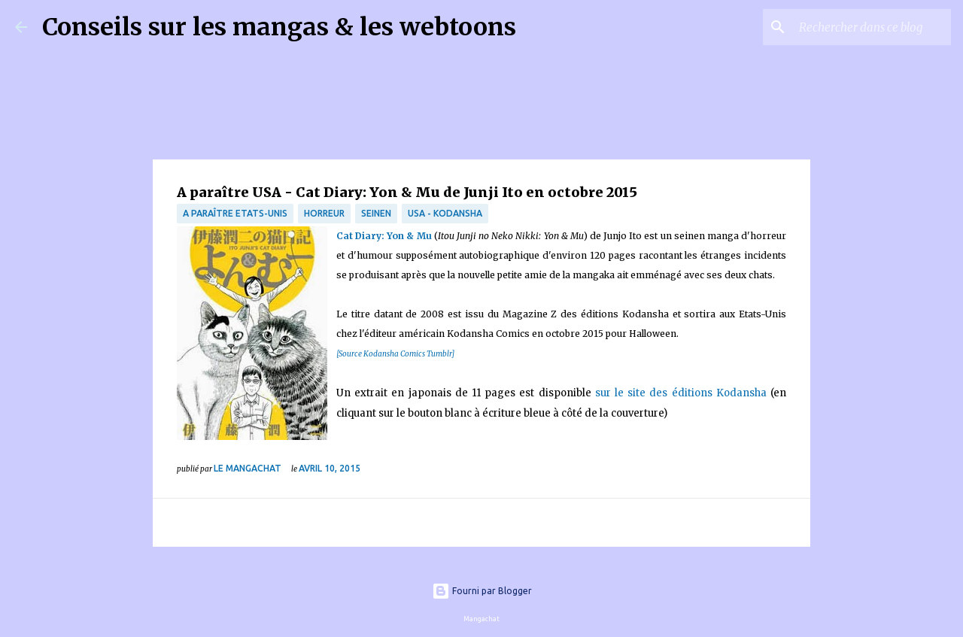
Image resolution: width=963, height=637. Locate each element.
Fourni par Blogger (482, 591)
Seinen (376, 213)
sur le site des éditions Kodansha (682, 393)
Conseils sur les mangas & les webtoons (279, 27)
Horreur (324, 213)
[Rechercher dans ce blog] (872, 27)
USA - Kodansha (445, 213)
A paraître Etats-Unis (235, 213)
